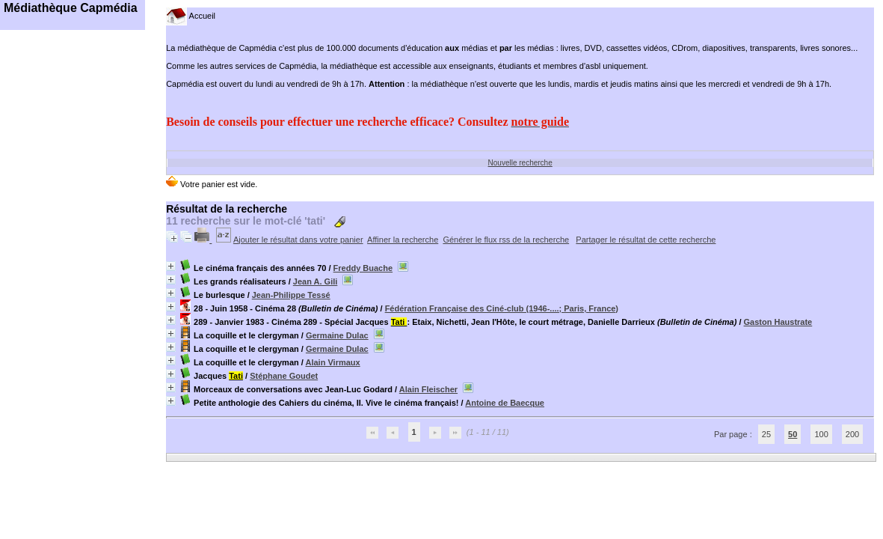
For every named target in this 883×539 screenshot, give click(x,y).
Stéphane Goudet (284, 375)
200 (852, 434)
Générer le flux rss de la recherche (506, 239)
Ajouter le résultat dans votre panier (298, 239)
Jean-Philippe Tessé (291, 294)
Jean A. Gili (315, 281)
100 (821, 434)
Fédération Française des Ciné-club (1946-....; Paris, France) (501, 308)
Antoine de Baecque (504, 402)
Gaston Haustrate (778, 321)
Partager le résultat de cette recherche (646, 239)
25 (766, 434)
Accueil (190, 15)
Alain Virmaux (332, 362)
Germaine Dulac (337, 335)
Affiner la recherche (402, 239)
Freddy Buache (363, 268)
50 (792, 434)
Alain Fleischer (428, 389)
